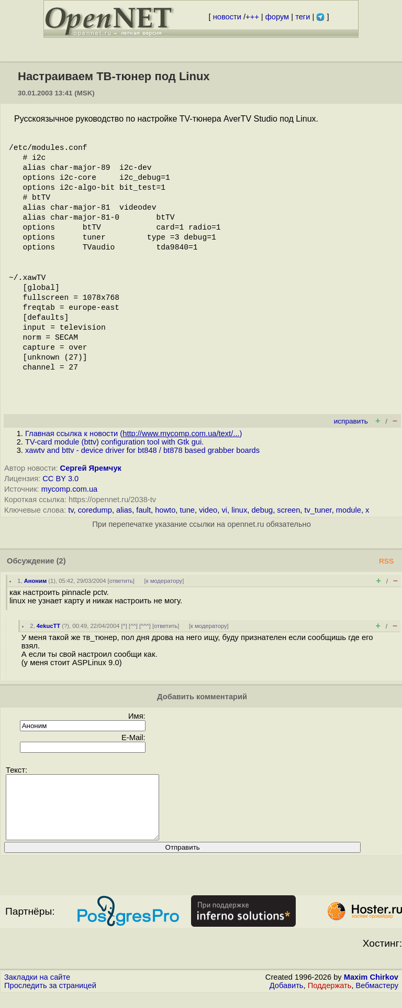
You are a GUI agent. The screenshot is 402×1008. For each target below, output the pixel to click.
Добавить (287, 998)
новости (227, 17)
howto (165, 510)
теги (302, 17)
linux (239, 510)
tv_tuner (318, 510)
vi (224, 510)
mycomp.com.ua (69, 489)
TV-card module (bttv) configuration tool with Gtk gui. (114, 442)
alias (124, 510)
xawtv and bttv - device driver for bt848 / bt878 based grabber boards (142, 450)
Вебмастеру (377, 998)
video (208, 510)
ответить (121, 581)
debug (262, 510)
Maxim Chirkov (371, 989)
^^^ (145, 626)
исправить (351, 421)
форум (277, 17)
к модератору (164, 581)
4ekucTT (48, 626)
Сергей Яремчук (90, 468)
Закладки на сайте (37, 989)
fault (143, 510)
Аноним (35, 581)
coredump (95, 510)
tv (70, 510)
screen (288, 510)
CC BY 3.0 (60, 478)
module (348, 510)
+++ (252, 17)
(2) (61, 561)
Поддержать (330, 998)
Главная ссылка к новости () (133, 433)
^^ (133, 626)
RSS (386, 561)
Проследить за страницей (50, 998)
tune (187, 510)
